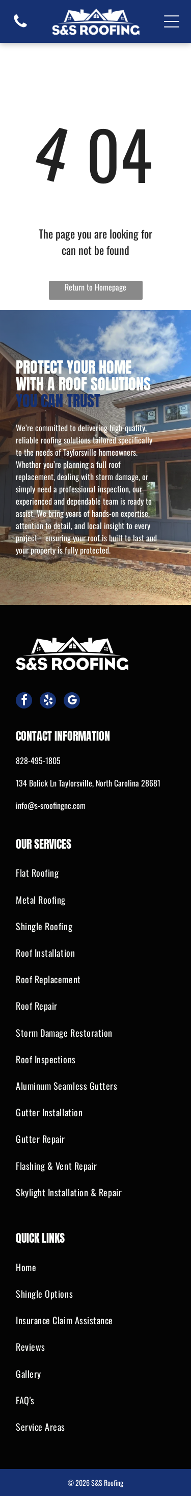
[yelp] (48, 701)
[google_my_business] (72, 701)
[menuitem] (95, 873)
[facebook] (24, 701)
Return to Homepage (95, 287)
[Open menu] (171, 21)
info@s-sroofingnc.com (51, 805)
